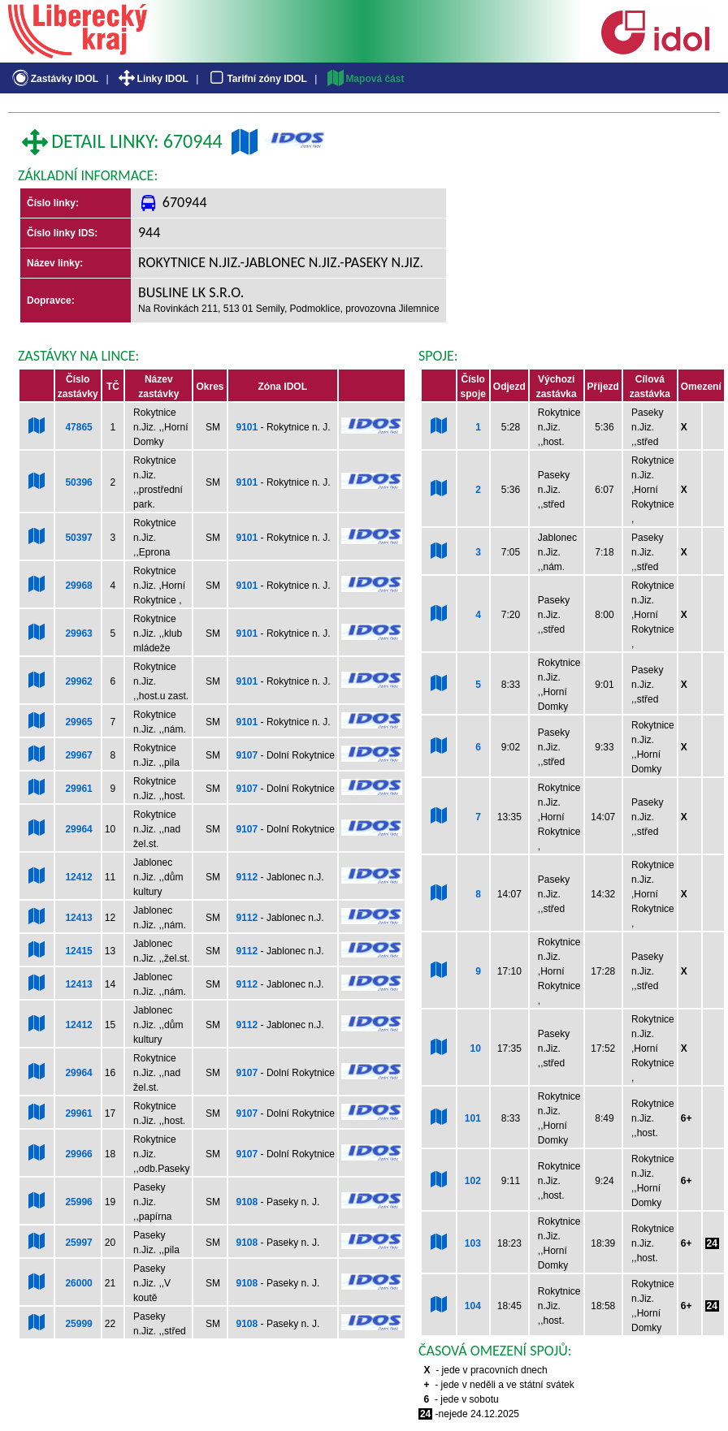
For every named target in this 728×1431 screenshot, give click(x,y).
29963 (78, 633)
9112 (247, 877)
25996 (78, 1202)
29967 (78, 755)
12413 (78, 917)
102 (473, 1181)
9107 (247, 755)
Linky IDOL (152, 78)
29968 (78, 585)
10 (475, 1048)
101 (473, 1118)
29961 (78, 788)
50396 (78, 482)
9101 (247, 427)
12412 (78, 877)
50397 (78, 537)
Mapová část (365, 78)
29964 (78, 829)
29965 (78, 722)
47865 (78, 427)
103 (473, 1243)
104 (473, 1306)
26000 (78, 1283)
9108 (247, 1202)
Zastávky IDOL (54, 78)
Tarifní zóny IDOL (256, 78)
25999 (78, 1323)
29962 (78, 681)
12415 (78, 951)
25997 (78, 1242)
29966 (78, 1154)
